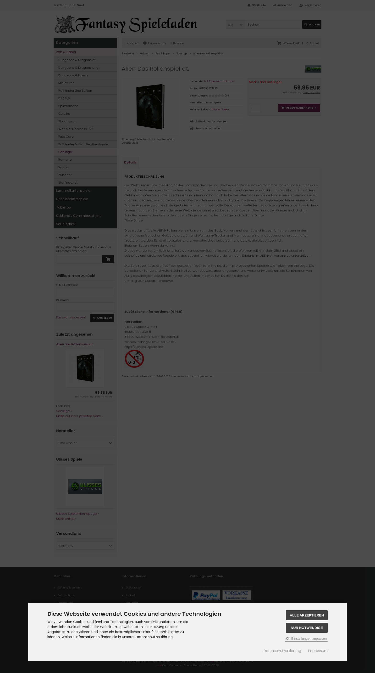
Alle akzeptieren (307, 615)
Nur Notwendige (307, 628)
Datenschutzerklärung (282, 650)
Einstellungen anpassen (306, 638)
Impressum (318, 650)
